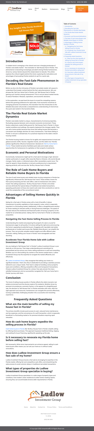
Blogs (63, 9)
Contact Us (70, 9)
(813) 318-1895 (81, 2)
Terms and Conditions (65, 407)
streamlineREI (46, 428)
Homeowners (54, 9)
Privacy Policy (51, 407)
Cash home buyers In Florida (15, 329)
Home (30, 9)
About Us (37, 9)
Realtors (44, 9)
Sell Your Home (81, 9)
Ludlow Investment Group (16, 260)
